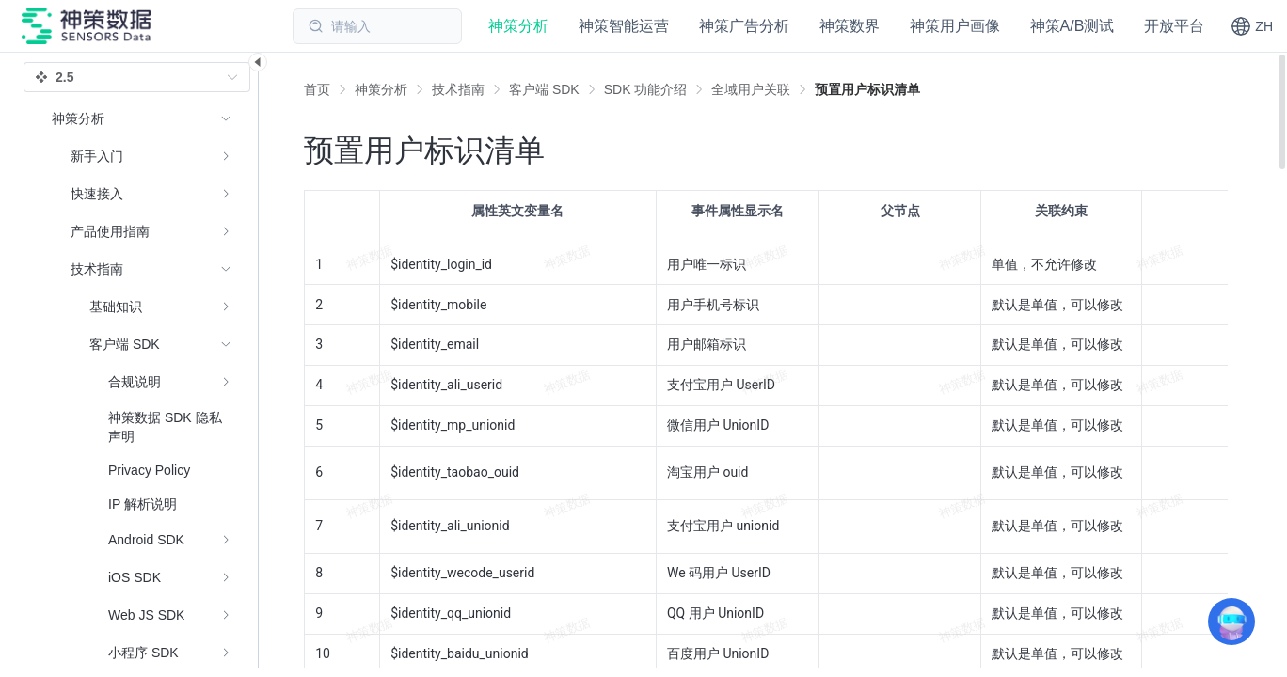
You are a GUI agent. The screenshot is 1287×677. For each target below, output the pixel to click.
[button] (1252, 26)
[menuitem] (141, 156)
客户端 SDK (544, 89)
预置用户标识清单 (867, 89)
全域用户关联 (750, 89)
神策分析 (381, 89)
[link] (381, 89)
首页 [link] (317, 89)
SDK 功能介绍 (646, 89)
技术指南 (458, 89)
